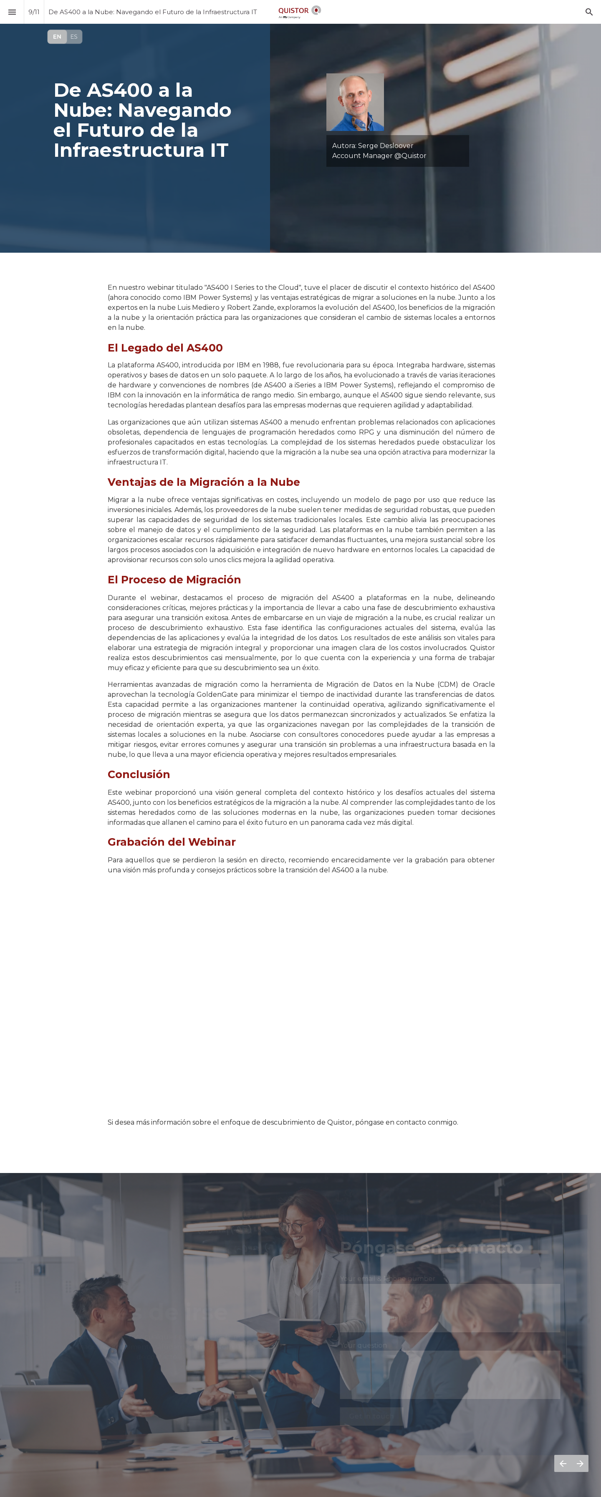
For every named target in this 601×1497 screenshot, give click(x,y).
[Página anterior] (562, 1463)
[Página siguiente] (579, 1463)
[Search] (589, 12)
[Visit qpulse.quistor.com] (65, 36)
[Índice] (12, 12)
